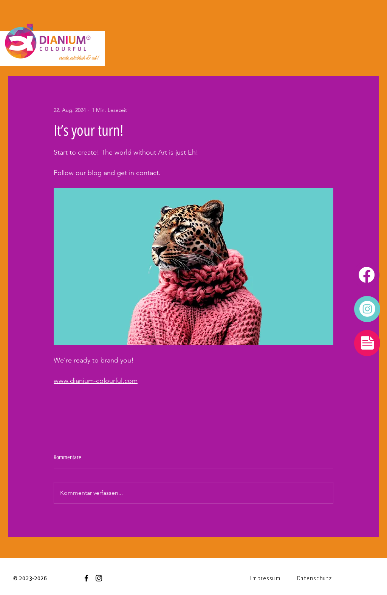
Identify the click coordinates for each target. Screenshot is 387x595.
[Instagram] (98, 578)
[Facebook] (86, 578)
